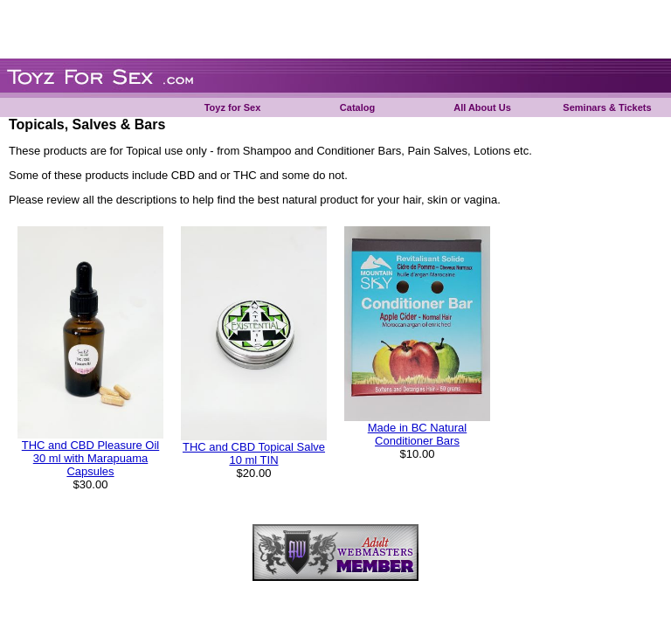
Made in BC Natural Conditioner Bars (417, 434)
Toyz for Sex (232, 107)
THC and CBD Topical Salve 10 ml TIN (254, 453)
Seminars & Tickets (607, 107)
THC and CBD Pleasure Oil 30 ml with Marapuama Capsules (91, 458)
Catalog (357, 107)
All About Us (482, 107)
